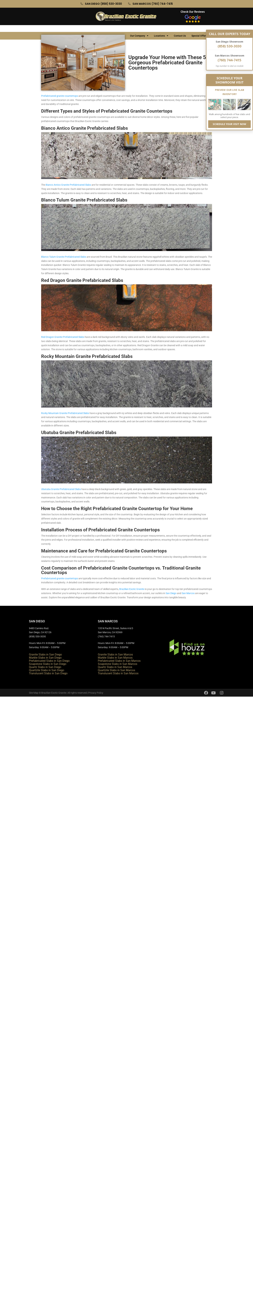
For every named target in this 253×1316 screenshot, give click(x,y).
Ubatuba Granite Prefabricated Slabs (61, 489)
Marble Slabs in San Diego (45, 657)
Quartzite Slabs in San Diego (46, 670)
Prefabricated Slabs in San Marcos (119, 660)
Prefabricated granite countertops (59, 95)
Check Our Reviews (193, 11)
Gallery (83, 29)
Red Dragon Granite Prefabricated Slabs (62, 337)
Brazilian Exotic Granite (131, 589)
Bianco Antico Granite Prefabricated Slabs (68, 184)
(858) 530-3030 (229, 46)
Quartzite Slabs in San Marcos (116, 670)
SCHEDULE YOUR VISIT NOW (229, 124)
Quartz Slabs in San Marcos (115, 667)
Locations (161, 29)
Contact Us (180, 29)
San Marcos (188, 593)
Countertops (63, 29)
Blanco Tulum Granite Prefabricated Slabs (63, 256)
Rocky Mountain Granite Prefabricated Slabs (65, 413)
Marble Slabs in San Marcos (115, 657)
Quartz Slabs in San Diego (45, 667)
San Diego (171, 593)
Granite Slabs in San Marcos (115, 654)
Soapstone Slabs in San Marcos (117, 664)
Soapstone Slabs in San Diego (47, 664)
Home (46, 29)
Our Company (139, 29)
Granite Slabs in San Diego (45, 654)
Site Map (33, 692)
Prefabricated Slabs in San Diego (49, 660)
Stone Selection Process (109, 29)
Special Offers (200, 29)
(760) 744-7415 (229, 60)
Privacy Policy (95, 692)
